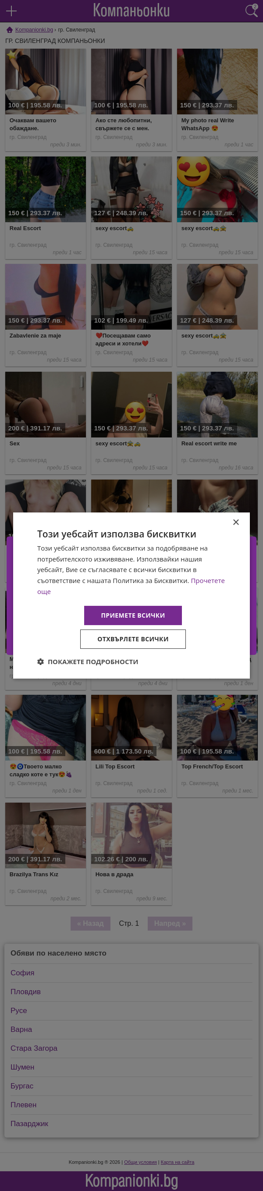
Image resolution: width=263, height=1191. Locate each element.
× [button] (235, 522)
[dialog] (131, 595)
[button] (88, 661)
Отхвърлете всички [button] (133, 639)
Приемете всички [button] (133, 615)
